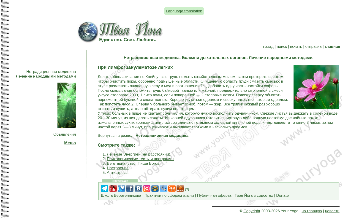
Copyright (251, 211)
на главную (312, 211)
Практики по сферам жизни (169, 195)
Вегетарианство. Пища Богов (133, 163)
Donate (282, 195)
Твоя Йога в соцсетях (254, 195)
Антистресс (117, 172)
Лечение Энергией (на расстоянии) (138, 154)
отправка (313, 46)
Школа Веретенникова (121, 195)
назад (268, 46)
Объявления (64, 134)
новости (332, 211)
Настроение (118, 168)
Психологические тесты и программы (140, 159)
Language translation (184, 11)
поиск (282, 46)
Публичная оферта (214, 195)
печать (296, 46)
